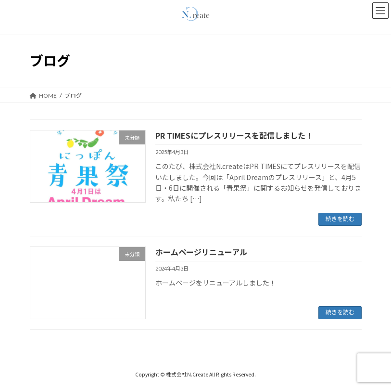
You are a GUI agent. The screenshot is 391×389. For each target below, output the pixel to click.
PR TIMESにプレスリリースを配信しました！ (234, 135)
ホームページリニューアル (201, 252)
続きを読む (340, 218)
